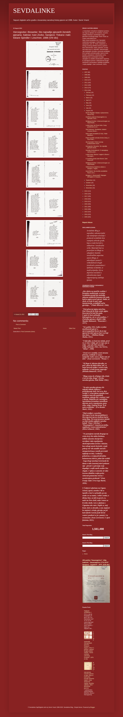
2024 (86, 214)
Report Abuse (87, 222)
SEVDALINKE (34, 10)
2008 (86, 75)
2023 (86, 211)
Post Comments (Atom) (28, 331)
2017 (86, 196)
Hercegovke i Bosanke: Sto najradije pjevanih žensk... (96, 147)
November (89, 185)
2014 (86, 90)
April (87, 100)
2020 (86, 204)
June (87, 105)
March (88, 97)
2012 (86, 85)
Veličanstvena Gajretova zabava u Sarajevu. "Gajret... (96, 167)
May (87, 103)
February (89, 95)
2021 (86, 206)
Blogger (92, 707)
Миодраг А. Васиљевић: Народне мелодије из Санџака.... (96, 176)
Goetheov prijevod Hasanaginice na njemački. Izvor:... (96, 117)
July (87, 108)
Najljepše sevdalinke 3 (87, 611)
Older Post (72, 328)
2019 (86, 201)
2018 (86, 199)
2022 (86, 209)
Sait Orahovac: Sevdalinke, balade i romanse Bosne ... (96, 130)
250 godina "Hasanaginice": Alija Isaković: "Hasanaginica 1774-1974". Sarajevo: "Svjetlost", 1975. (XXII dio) (95, 562)
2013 (86, 87)
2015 (86, 191)
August (88, 110)
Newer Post (17, 328)
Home (44, 328)
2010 (86, 80)
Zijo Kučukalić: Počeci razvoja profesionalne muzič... (94, 142)
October (88, 182)
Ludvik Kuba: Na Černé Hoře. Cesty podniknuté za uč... (96, 126)
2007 (86, 72)
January (88, 92)
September (89, 180)
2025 (86, 217)
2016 (86, 194)
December (89, 188)
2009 (86, 77)
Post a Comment (21, 324)
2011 (86, 82)
